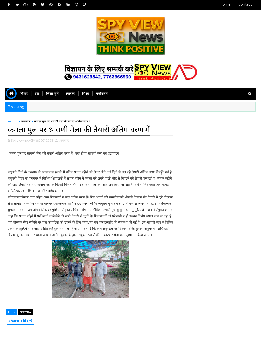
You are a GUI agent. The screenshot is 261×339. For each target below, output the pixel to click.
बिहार (24, 93)
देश (37, 93)
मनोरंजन (102, 93)
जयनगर (25, 121)
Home (225, 4)
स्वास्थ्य (70, 93)
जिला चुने (52, 93)
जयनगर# (25, 312)
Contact (245, 4)
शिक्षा (85, 93)
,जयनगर (64, 140)
